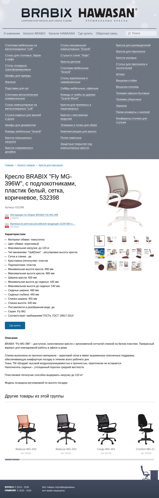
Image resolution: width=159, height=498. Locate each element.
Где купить (15, 325)
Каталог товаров (26, 165)
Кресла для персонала (51, 165)
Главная (9, 165)
